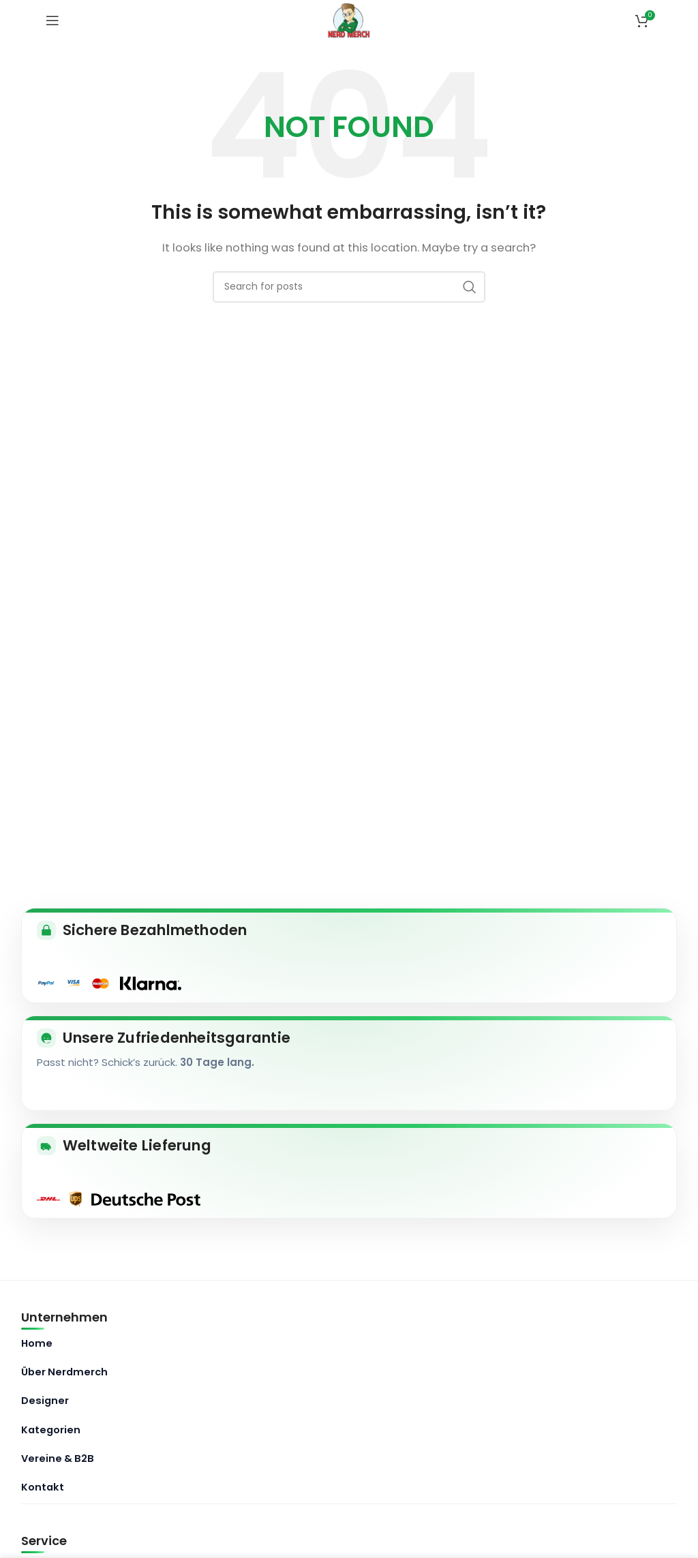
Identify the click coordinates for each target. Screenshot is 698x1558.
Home (36, 1343)
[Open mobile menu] (52, 20)
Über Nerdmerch (64, 1372)
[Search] (349, 287)
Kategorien (50, 1430)
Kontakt (42, 1487)
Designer (45, 1400)
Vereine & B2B (57, 1458)
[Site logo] (349, 19)
